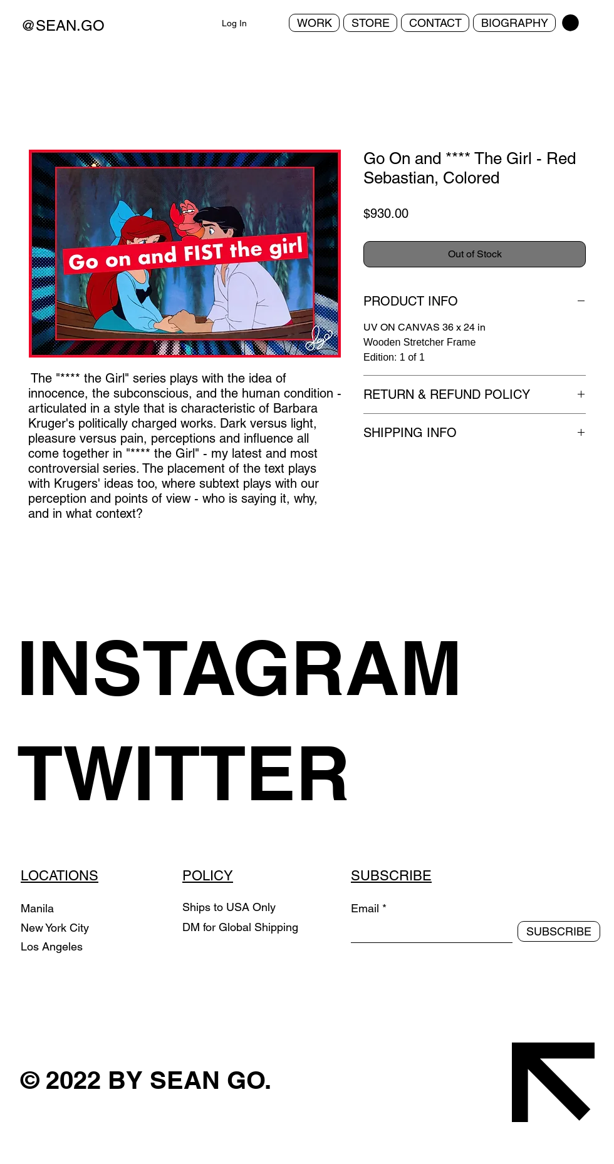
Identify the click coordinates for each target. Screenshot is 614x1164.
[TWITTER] (258, 772)
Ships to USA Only (229, 907)
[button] (570, 22)
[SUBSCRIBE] (559, 931)
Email (365, 908)
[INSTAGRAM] (258, 667)
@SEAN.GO (63, 25)
